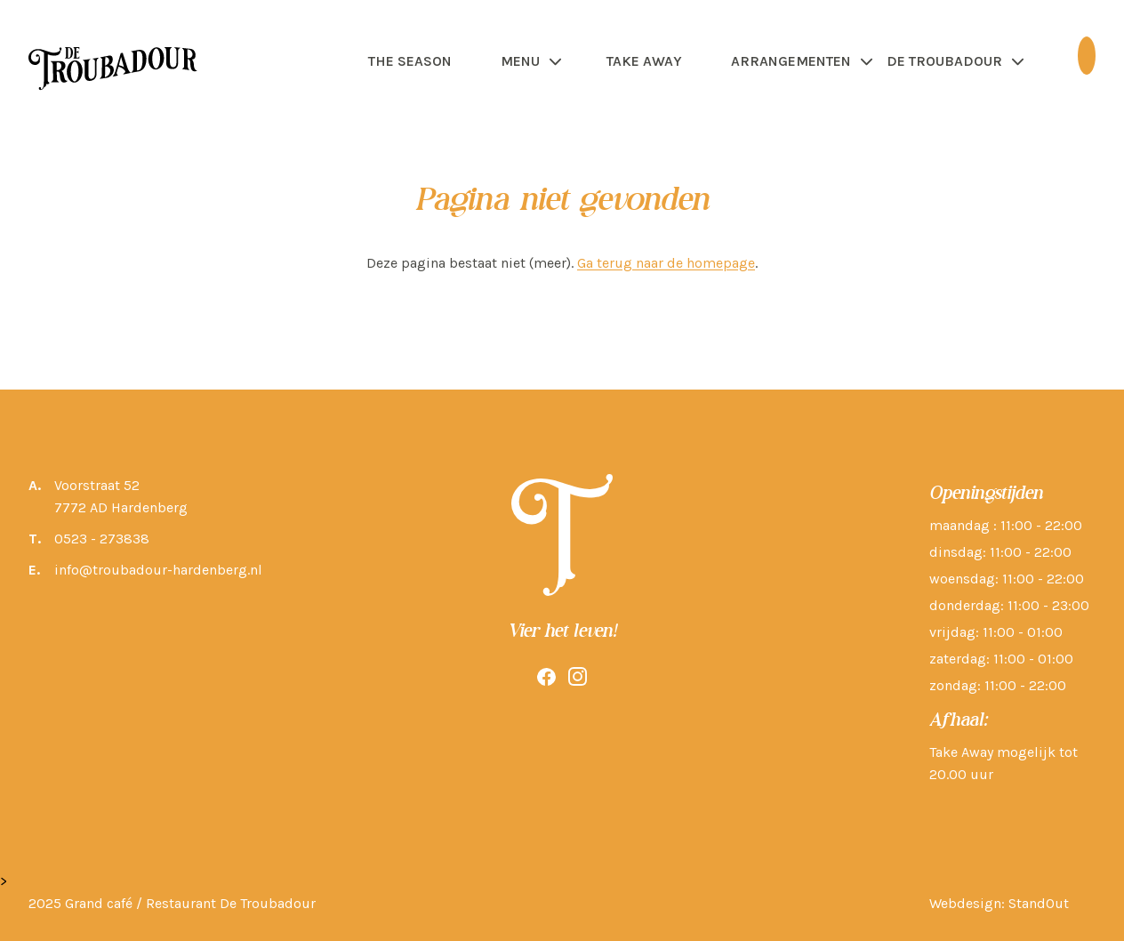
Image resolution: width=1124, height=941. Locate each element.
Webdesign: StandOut (999, 903)
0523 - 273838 (101, 538)
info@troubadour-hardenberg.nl (158, 569)
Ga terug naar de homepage (666, 262)
